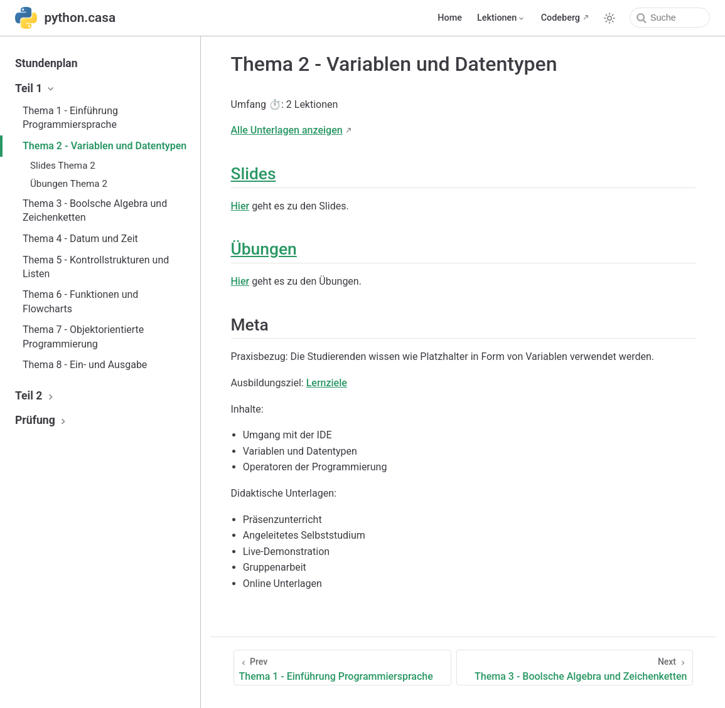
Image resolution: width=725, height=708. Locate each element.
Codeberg (560, 18)
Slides (253, 173)
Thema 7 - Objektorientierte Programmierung (83, 336)
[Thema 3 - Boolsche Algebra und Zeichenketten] (574, 667)
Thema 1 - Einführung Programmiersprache (70, 117)
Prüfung (42, 420)
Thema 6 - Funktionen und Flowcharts (80, 301)
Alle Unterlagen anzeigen (287, 130)
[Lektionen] (501, 18)
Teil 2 (35, 395)
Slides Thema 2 (62, 165)
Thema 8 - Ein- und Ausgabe (85, 365)
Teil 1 (35, 88)
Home (450, 18)
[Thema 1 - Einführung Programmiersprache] (342, 667)
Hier (240, 206)
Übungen (264, 249)
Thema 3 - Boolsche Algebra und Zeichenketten (95, 210)
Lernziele (326, 383)
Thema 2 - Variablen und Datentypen (104, 146)
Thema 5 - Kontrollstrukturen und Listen (96, 267)
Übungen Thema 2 (68, 183)
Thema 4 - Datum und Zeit (80, 239)
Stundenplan (46, 63)
